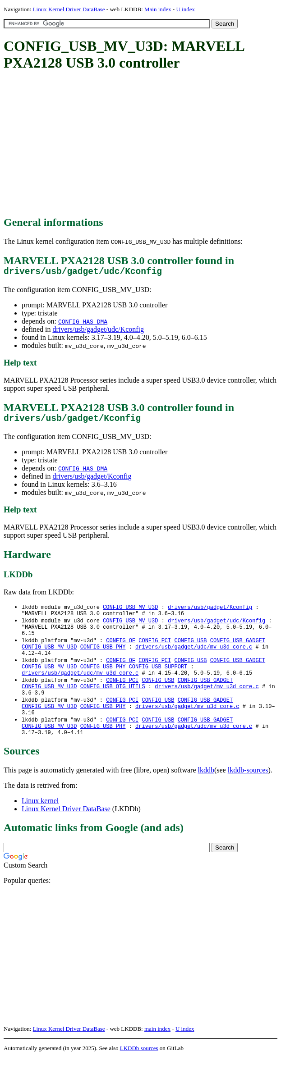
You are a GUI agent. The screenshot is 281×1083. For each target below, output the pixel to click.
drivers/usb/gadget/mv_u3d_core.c (206, 704)
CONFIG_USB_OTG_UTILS (112, 704)
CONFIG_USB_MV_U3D (130, 612)
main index (157, 1054)
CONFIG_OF (120, 650)
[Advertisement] (142, 144)
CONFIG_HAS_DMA (82, 324)
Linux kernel (40, 826)
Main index (157, 9)
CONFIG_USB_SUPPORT (158, 681)
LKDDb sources (139, 1073)
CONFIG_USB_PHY (103, 658)
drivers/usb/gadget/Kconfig (91, 480)
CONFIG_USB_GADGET (237, 650)
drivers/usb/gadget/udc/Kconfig (98, 331)
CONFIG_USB (190, 650)
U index (185, 9)
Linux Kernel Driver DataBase (69, 9)
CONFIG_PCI (154, 650)
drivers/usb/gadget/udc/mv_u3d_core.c (193, 658)
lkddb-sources (248, 795)
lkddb (206, 795)
